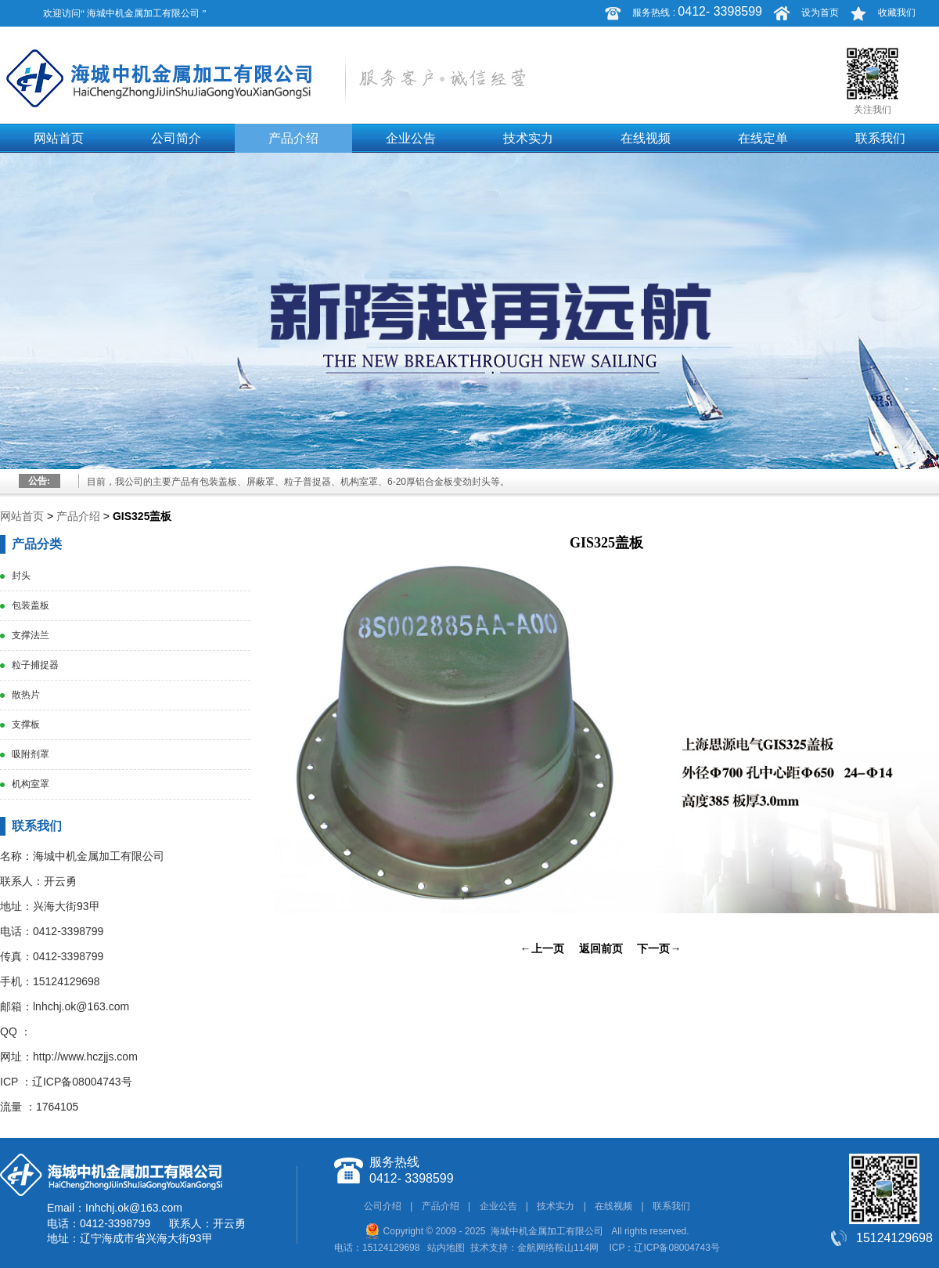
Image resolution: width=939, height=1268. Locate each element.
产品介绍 (293, 138)
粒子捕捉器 (35, 664)
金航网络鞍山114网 (558, 1247)
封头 (21, 575)
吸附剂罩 (30, 754)
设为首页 (820, 12)
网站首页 (59, 138)
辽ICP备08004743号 (82, 1081)
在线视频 (646, 138)
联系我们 (880, 138)
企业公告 (411, 138)
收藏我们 (897, 12)
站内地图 (446, 1247)
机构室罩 (30, 784)
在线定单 (763, 138)
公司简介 (176, 138)
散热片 (26, 694)
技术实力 (528, 138)
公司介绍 (382, 1206)
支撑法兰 (30, 635)
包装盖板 (30, 605)
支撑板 (26, 724)
